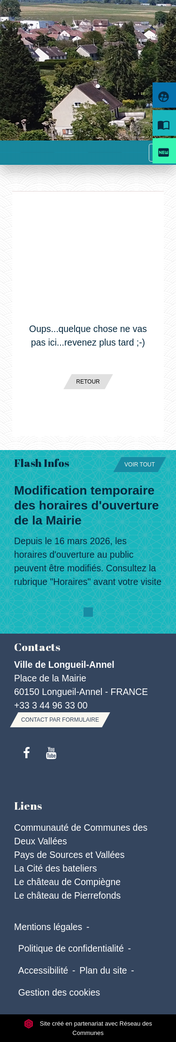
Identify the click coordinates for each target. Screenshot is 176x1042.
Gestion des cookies (59, 992)
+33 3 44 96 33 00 (51, 705)
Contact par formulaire (60, 720)
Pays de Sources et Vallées (69, 855)
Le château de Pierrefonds (67, 895)
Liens (28, 805)
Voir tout (139, 464)
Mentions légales (48, 927)
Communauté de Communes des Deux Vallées (80, 834)
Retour (87, 381)
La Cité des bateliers (55, 868)
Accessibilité (43, 970)
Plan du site (103, 970)
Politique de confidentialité (71, 948)
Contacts (37, 647)
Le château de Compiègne (67, 882)
